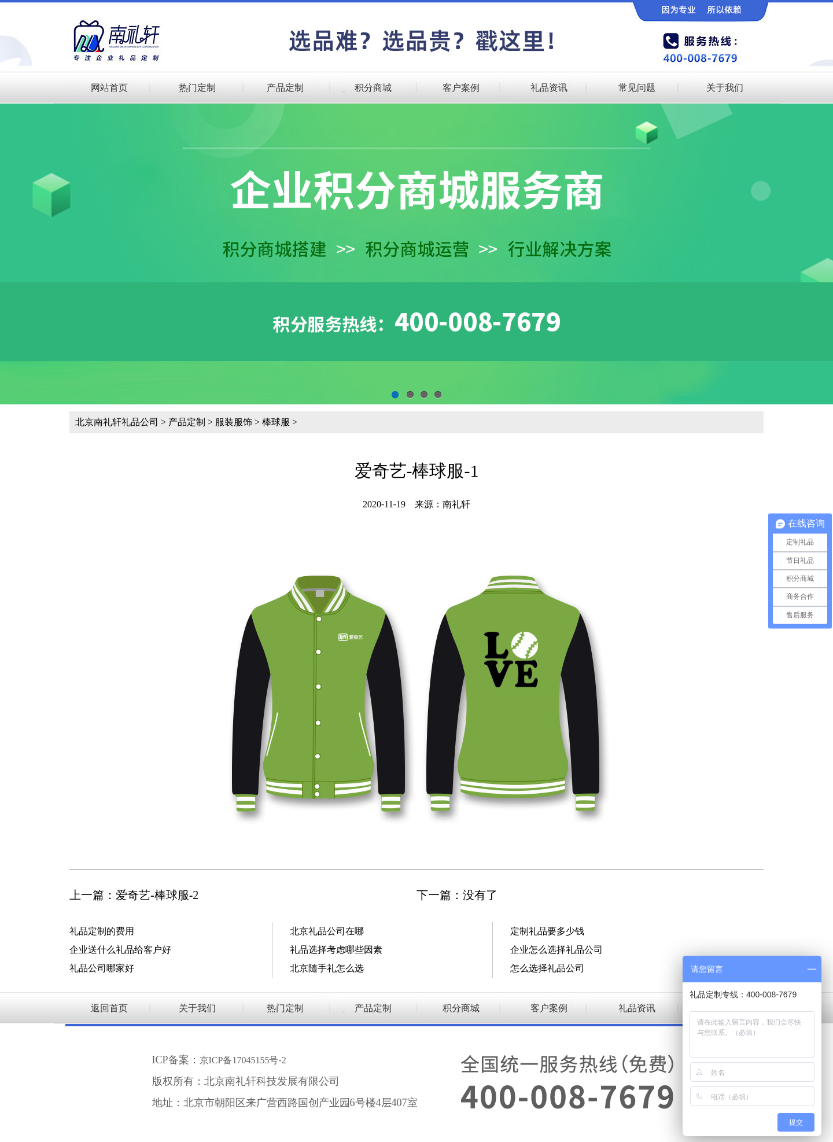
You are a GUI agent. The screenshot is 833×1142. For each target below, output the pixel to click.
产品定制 (285, 88)
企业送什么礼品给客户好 (120, 950)
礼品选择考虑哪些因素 (336, 950)
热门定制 (197, 88)
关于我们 (724, 88)
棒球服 (276, 422)
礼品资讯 (548, 88)
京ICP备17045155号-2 (243, 1060)
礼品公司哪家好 (101, 968)
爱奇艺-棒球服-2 (157, 895)
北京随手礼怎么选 (327, 968)
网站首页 (109, 88)
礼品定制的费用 (101, 931)
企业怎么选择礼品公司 (556, 950)
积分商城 (373, 88)
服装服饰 (233, 422)
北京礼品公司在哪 (327, 931)
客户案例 (461, 88)
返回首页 (109, 1008)
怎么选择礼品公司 (547, 968)
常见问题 (636, 88)
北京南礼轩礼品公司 (117, 422)
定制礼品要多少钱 (547, 931)
